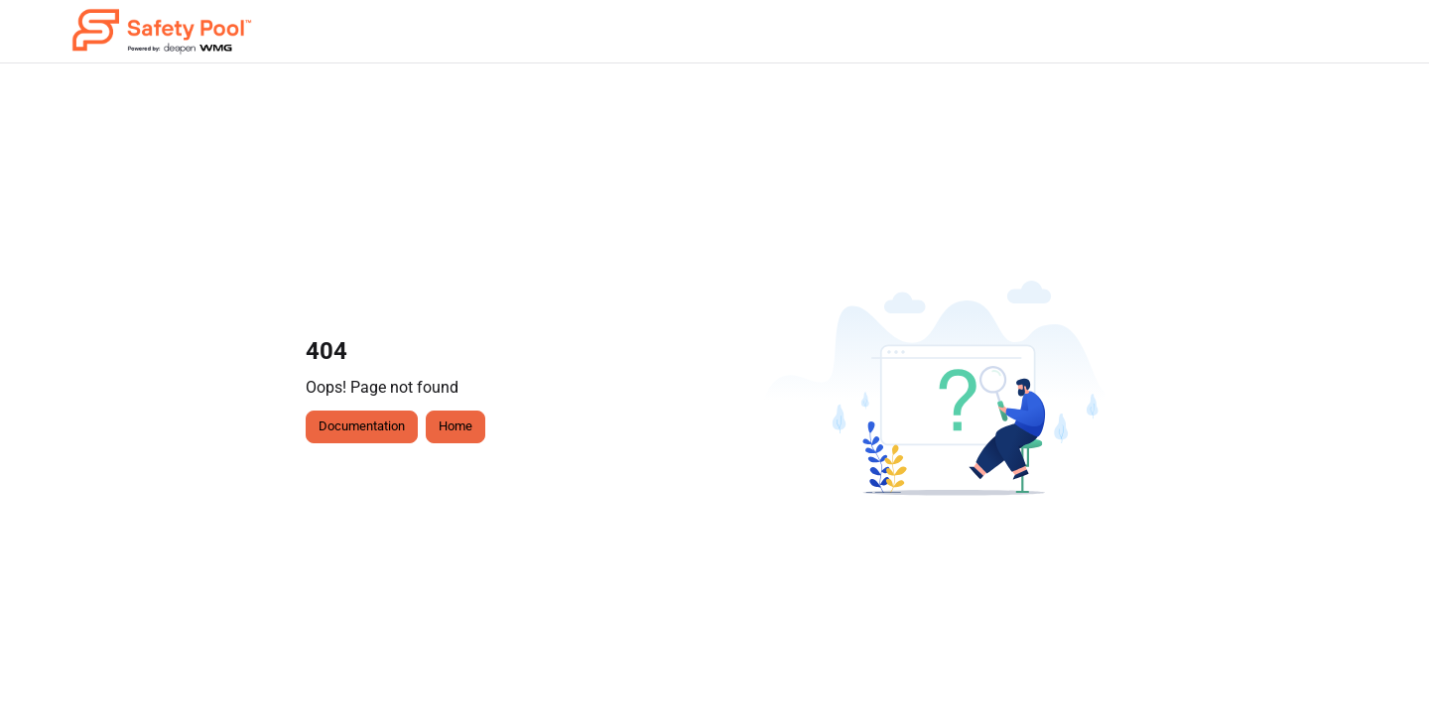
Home (455, 425)
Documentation (362, 425)
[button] (161, 32)
